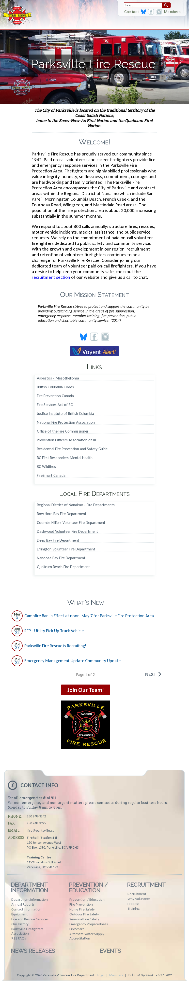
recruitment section (51, 277)
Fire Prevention (81, 904)
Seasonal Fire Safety (84, 919)
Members (172, 12)
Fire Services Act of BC (55, 405)
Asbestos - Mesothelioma (58, 378)
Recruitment (146, 885)
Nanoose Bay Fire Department (61, 558)
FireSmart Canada (51, 476)
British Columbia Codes (55, 387)
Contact (131, 12)
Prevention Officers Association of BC (67, 440)
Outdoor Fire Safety (84, 914)
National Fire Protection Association (66, 422)
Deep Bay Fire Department (58, 540)
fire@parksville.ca (40, 830)
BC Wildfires (46, 467)
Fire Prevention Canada (55, 396)
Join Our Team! (85, 689)
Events (110, 951)
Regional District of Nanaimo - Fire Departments (76, 505)
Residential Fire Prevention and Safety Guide (72, 449)
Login (101, 975)
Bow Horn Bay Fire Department (61, 514)
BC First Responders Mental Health (65, 458)
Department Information (29, 888)
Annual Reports (22, 904)
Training (133, 908)
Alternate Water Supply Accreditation (86, 936)
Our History (20, 924)
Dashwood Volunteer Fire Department (67, 532)
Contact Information (26, 909)
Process (133, 903)
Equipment (19, 914)
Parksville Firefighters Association (27, 931)
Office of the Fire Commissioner (62, 431)
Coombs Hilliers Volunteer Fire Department (71, 523)
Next (151, 674)
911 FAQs (18, 938)
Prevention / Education (88, 888)
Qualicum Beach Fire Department (63, 567)
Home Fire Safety (82, 909)
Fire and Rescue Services (29, 919)
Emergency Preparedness (88, 924)
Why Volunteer (138, 899)
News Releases (33, 951)
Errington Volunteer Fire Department (66, 549)
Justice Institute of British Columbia (65, 414)
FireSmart (76, 929)
